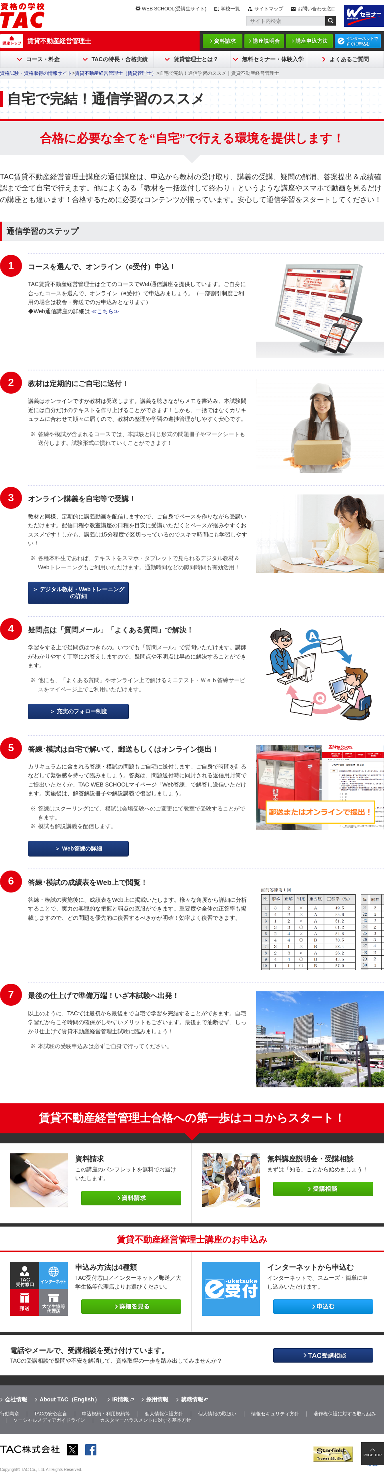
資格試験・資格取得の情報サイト (36, 73)
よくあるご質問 (349, 59)
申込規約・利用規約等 (106, 1414)
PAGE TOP (373, 1455)
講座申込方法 (312, 41)
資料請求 (225, 41)
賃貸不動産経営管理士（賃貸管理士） (115, 73)
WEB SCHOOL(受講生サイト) (174, 9)
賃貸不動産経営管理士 (59, 41)
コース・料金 (43, 59)
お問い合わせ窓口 (317, 9)
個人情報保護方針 (164, 1414)
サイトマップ (268, 9)
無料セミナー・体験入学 (273, 59)
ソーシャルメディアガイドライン (49, 1420)
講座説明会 (266, 41)
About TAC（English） (70, 1399)
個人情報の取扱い (217, 1414)
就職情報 (192, 1399)
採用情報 (157, 1399)
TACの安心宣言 (50, 1414)
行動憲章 (9, 1414)
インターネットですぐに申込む (362, 41)
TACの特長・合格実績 (120, 59)
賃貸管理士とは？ (196, 59)
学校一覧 (230, 9)
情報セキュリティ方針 (275, 1414)
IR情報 (120, 1399)
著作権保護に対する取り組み (345, 1414)
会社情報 (16, 1399)
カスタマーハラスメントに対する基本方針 (145, 1420)
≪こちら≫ (105, 311)
